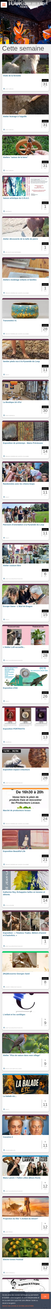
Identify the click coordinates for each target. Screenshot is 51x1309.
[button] (25, 72)
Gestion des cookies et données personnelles (18, 1306)
